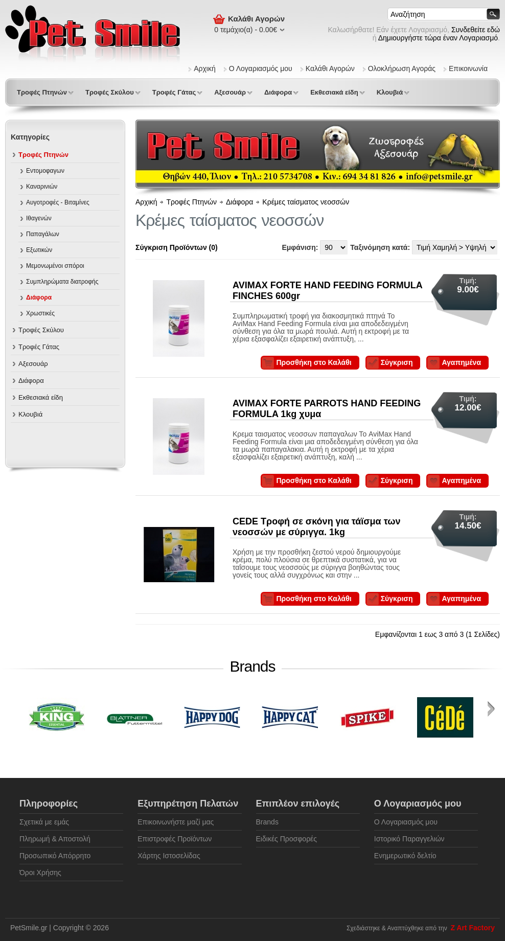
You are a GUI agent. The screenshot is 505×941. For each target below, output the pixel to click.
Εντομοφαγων (45, 170)
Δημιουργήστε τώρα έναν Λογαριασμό (438, 38)
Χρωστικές (40, 313)
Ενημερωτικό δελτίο (405, 856)
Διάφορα (278, 92)
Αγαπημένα (461, 362)
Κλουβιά (390, 92)
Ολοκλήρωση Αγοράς (401, 68)
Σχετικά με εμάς (44, 822)
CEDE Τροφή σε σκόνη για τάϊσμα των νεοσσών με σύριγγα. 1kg (316, 526)
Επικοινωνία (468, 68)
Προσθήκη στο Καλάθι (313, 362)
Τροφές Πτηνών (42, 92)
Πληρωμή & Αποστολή (54, 839)
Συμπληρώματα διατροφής (62, 281)
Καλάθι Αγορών (330, 68)
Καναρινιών (41, 186)
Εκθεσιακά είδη (334, 92)
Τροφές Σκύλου (109, 92)
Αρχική (205, 68)
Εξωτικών (39, 250)
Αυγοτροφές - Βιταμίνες (57, 202)
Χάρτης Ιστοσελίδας (168, 856)
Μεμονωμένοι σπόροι (55, 265)
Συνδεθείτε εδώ (475, 30)
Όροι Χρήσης (40, 872)
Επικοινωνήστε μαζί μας (175, 822)
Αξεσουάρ (230, 92)
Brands (267, 822)
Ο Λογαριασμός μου (260, 68)
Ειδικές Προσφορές (286, 839)
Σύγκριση (397, 362)
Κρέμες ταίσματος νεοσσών (305, 202)
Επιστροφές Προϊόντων (174, 839)
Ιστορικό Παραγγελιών (409, 839)
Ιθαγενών (39, 218)
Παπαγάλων (42, 234)
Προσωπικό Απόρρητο (54, 856)
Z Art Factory (472, 928)
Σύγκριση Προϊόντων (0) (176, 247)
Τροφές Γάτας (174, 92)
